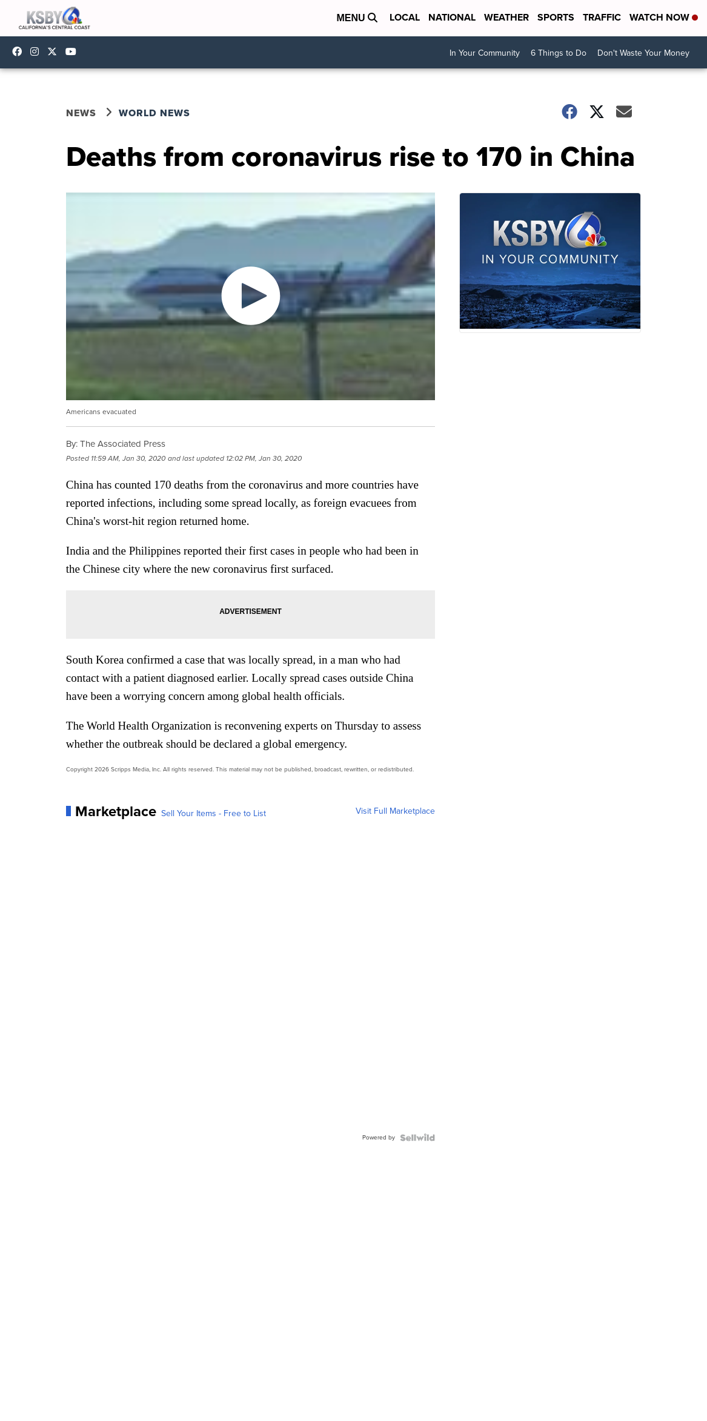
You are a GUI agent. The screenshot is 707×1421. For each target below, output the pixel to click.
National (452, 17)
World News (154, 113)
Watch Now (663, 17)
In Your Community (485, 53)
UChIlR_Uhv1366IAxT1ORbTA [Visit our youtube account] (73, 51)
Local (405, 17)
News (81, 113)
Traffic (602, 17)
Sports (555, 17)
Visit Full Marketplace (395, 811)
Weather (506, 17)
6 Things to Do (558, 53)
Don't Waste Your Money (643, 53)
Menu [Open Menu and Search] (356, 18)
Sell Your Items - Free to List (213, 813)
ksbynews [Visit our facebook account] (20, 51)
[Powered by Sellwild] (417, 1137)
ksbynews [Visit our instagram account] (37, 51)
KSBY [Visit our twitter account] (55, 51)
